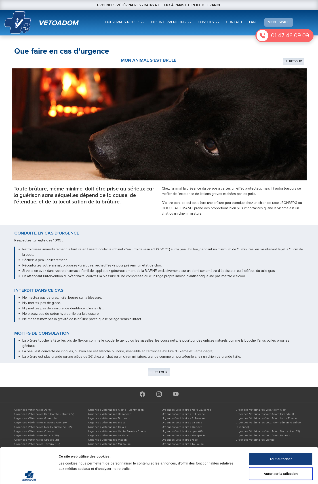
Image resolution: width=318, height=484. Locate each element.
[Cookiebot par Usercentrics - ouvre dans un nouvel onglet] (28, 475)
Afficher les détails (246, 475)
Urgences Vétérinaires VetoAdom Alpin (261, 410)
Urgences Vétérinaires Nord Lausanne (186, 410)
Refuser (280, 455)
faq (252, 22)
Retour (293, 61)
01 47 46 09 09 (290, 35)
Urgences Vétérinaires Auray (32, 410)
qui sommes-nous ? (122, 22)
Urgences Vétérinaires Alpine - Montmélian (116, 410)
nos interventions (168, 22)
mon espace (279, 22)
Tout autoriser (281, 425)
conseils (206, 22)
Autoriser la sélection (281, 440)
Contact (234, 22)
